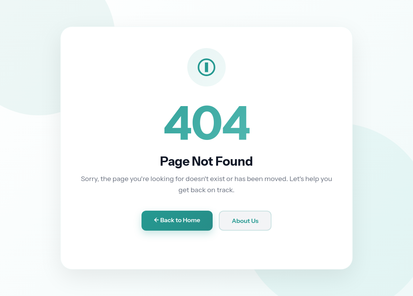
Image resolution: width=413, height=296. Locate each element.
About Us (245, 220)
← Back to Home (177, 220)
